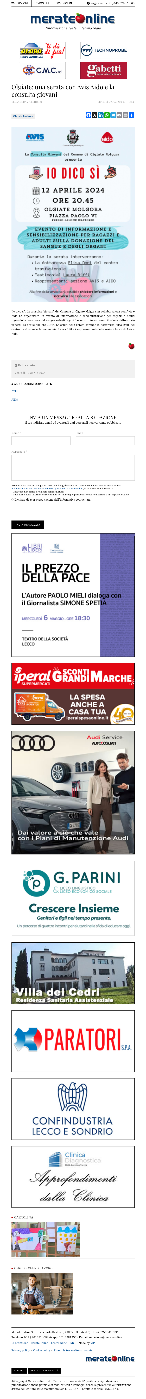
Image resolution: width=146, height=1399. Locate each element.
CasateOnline (39, 1343)
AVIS (14, 391)
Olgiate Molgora (23, 116)
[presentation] (37, 511)
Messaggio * (19, 451)
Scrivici (19, 1370)
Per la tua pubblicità (44, 1370)
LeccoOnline (59, 1343)
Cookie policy (41, 1350)
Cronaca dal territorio (26, 101)
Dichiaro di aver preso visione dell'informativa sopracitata (53, 499)
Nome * (16, 433)
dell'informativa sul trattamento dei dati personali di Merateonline (47, 488)
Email (79, 433)
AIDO (14, 399)
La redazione (19, 1343)
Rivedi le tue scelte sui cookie (73, 1350)
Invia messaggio (28, 525)
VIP (92, 1343)
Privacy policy (20, 1350)
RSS (72, 1343)
